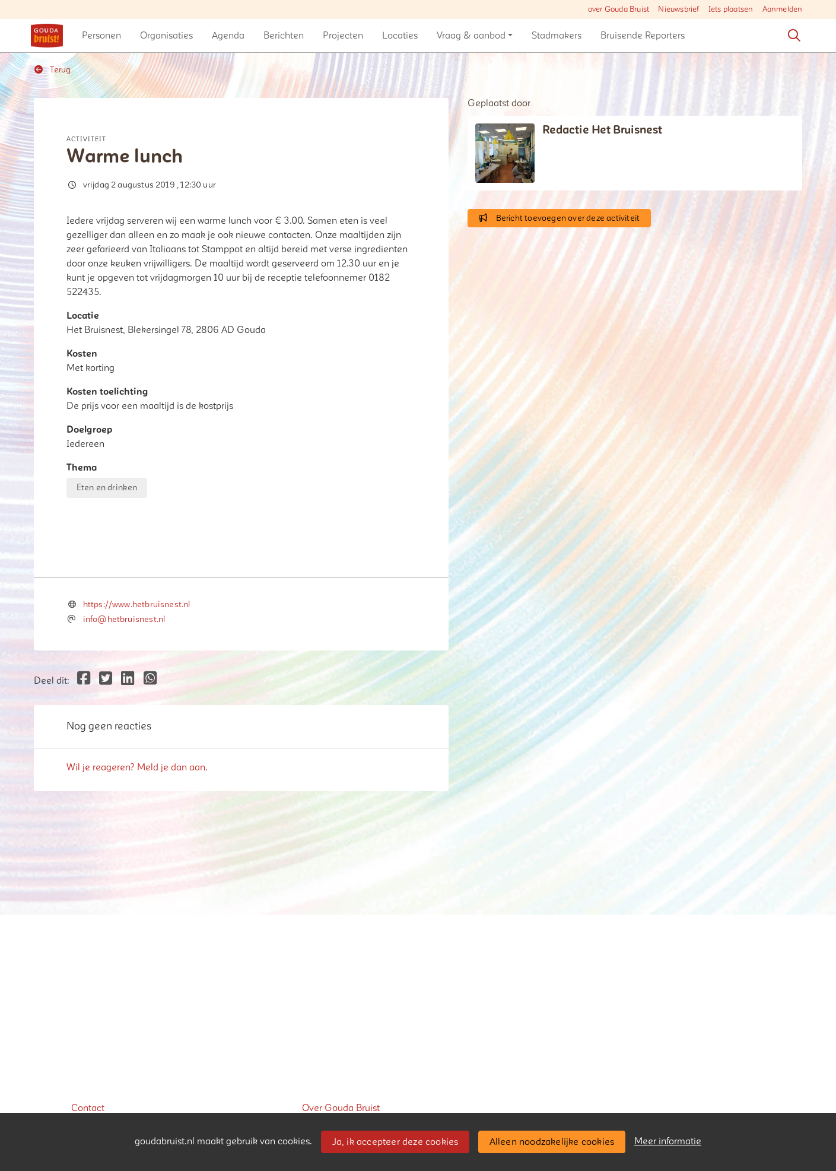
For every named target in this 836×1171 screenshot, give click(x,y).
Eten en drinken (107, 488)
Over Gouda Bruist (341, 1108)
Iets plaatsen (731, 9)
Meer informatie (667, 1141)
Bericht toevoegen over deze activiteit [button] (559, 218)
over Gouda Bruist (618, 9)
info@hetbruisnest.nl (124, 832)
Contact (87, 1108)
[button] (101, 35)
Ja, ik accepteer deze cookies (395, 1142)
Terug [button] (52, 70)
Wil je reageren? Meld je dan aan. (137, 980)
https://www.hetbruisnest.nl (136, 817)
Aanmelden (782, 9)
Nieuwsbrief (678, 9)
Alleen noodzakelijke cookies (552, 1142)
